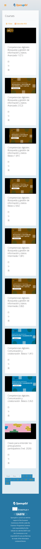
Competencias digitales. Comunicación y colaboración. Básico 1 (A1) (20, 351)
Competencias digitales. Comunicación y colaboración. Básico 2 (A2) (20, 398)
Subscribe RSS (21, 24)
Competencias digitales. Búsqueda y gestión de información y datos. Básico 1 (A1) (19, 151)
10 (26, 479)
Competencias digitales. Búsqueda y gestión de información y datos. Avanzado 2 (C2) (19, 101)
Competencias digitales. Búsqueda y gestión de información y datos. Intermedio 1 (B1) (19, 251)
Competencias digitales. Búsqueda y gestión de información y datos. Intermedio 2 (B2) (19, 302)
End (7, 483)
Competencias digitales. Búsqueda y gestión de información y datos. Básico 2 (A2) (19, 201)
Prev (14, 476)
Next (31, 479)
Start (8, 476)
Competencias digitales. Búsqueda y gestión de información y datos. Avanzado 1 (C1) (19, 51)
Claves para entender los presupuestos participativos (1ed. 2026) (20, 446)
